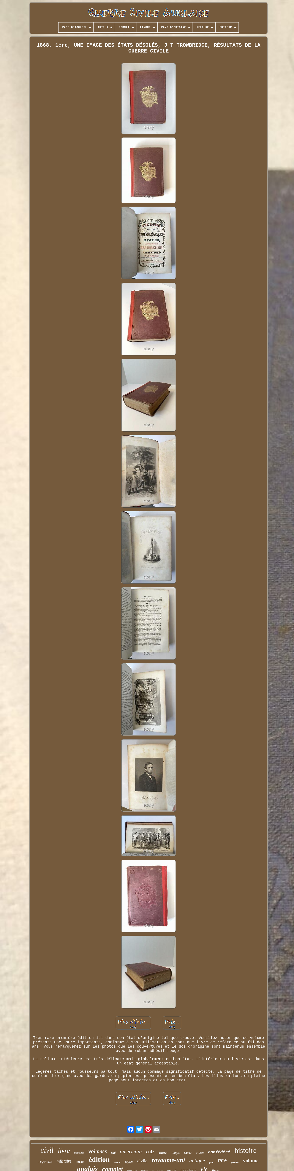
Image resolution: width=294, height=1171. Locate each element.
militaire (64, 1161)
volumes (98, 1151)
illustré (187, 1152)
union (200, 1152)
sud (113, 1152)
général (163, 1152)
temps (176, 1152)
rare (222, 1160)
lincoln (80, 1161)
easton (117, 1162)
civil (47, 1150)
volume (251, 1160)
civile (142, 1160)
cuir (150, 1151)
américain (131, 1151)
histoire (245, 1150)
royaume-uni (168, 1160)
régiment (45, 1161)
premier (235, 1162)
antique (197, 1160)
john (211, 1162)
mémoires (79, 1152)
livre (64, 1150)
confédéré (219, 1152)
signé (129, 1161)
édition (99, 1159)
